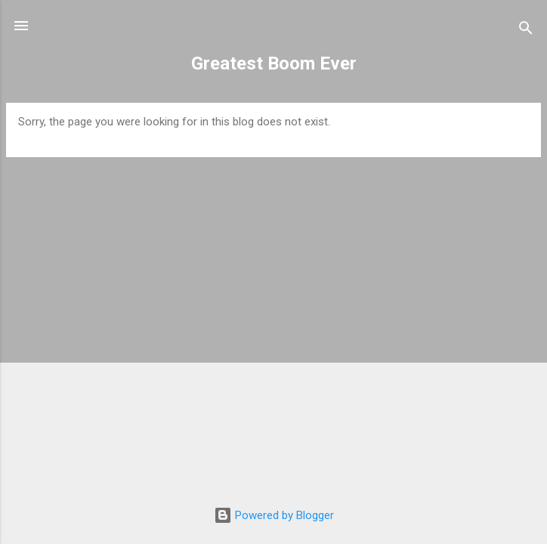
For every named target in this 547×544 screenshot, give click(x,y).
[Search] (526, 31)
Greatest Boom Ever (274, 63)
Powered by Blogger (274, 515)
